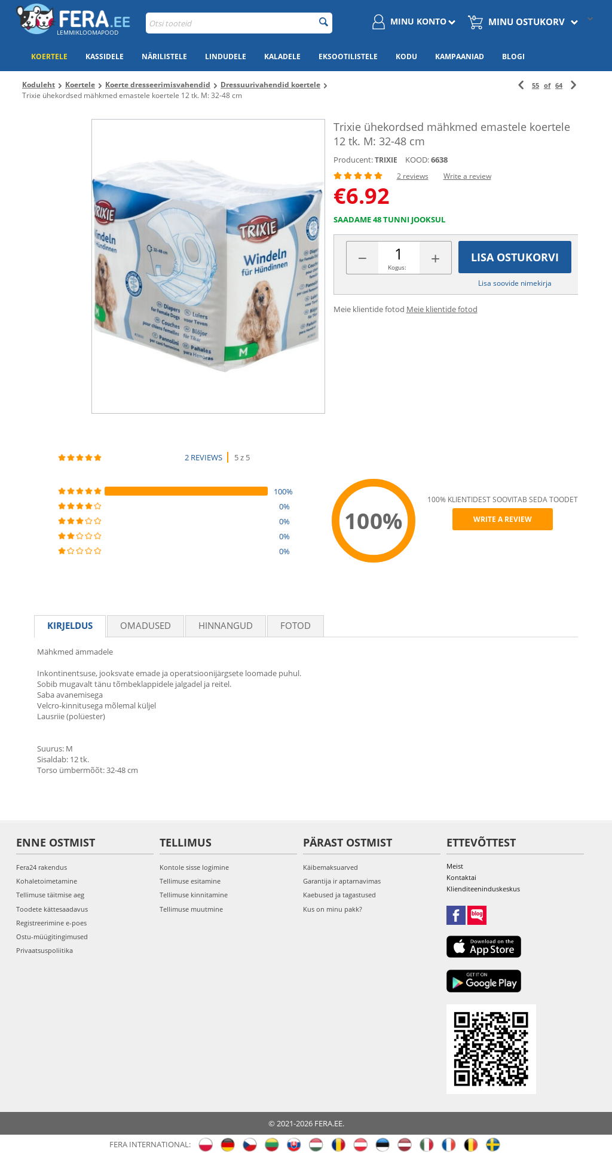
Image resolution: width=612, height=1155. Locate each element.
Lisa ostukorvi (515, 257)
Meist (454, 865)
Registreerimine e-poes (51, 922)
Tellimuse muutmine (191, 909)
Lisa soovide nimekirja (515, 283)
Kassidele (104, 56)
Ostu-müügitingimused (52, 936)
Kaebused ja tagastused (339, 894)
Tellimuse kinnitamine (194, 894)
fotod (295, 625)
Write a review (467, 176)
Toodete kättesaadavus (52, 909)
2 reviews (413, 176)
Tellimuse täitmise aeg (50, 894)
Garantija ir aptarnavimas (342, 880)
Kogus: (397, 267)
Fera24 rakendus (41, 867)
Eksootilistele (348, 56)
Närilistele (164, 56)
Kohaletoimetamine (46, 880)
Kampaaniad (459, 56)
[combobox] (239, 23)
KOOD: (417, 159)
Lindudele (225, 56)
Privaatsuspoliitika (44, 950)
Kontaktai (461, 877)
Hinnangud (225, 625)
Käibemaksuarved (330, 867)
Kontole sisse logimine (194, 867)
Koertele (49, 56)
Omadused (145, 625)
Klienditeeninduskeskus (483, 888)
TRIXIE (386, 160)
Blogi (513, 56)
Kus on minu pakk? (332, 909)
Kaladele (282, 56)
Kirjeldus (70, 625)
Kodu (406, 56)
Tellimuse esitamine (190, 880)
